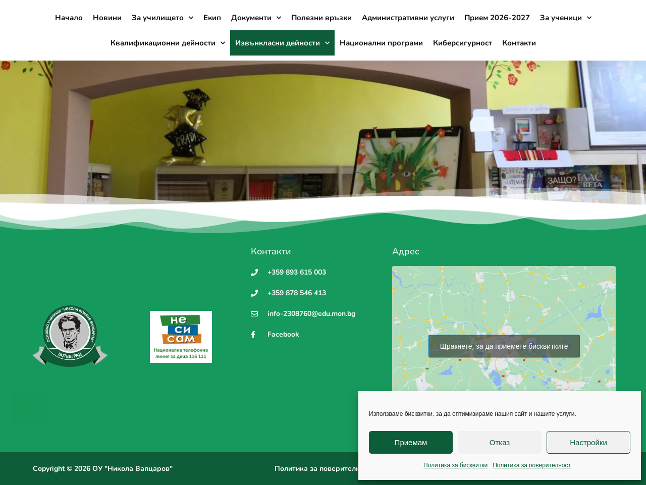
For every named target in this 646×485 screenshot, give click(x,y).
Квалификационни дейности (168, 43)
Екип (212, 18)
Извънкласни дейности (282, 43)
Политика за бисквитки (455, 465)
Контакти (519, 43)
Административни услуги (408, 18)
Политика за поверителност (532, 465)
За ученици (565, 18)
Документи (256, 18)
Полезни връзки (321, 18)
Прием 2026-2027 (497, 18)
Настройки (588, 442)
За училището (162, 18)
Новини (107, 18)
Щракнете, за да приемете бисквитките (504, 346)
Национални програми (381, 43)
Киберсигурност (462, 43)
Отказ (500, 442)
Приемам (411, 442)
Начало (69, 18)
